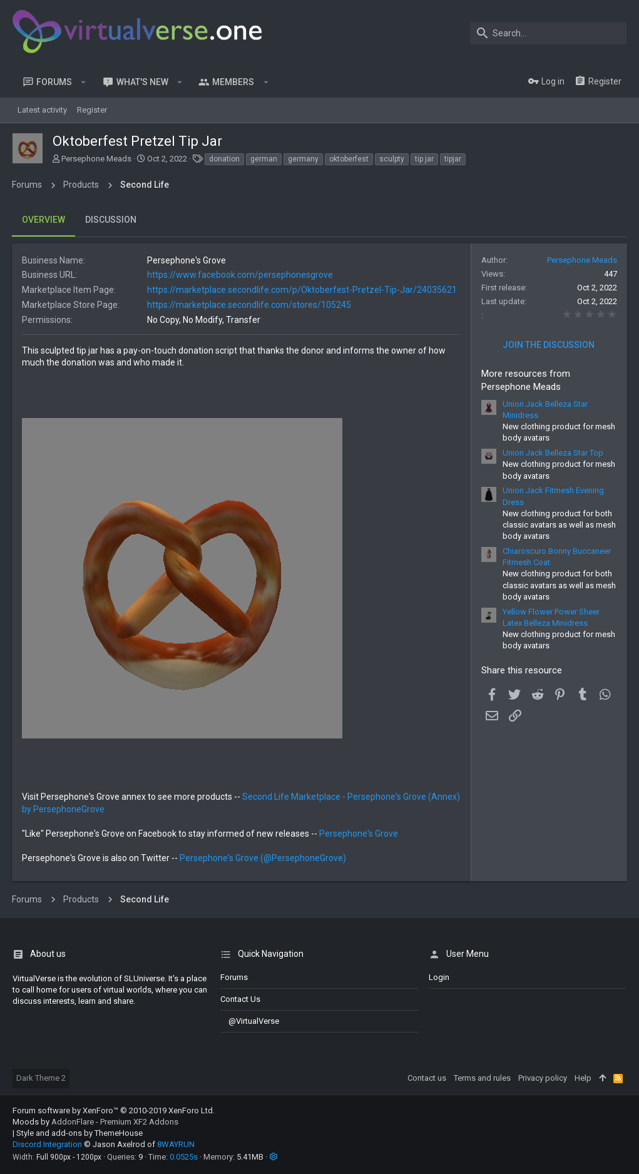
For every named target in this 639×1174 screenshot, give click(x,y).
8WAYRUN (176, 1144)
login (439, 977)
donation (224, 159)
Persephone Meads (96, 158)
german (263, 159)
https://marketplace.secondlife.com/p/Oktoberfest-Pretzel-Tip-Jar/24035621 (303, 290)
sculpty (391, 159)
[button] (83, 82)
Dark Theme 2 (41, 1078)
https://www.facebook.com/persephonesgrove (241, 275)
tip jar (424, 159)
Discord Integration (47, 1144)
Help (583, 1078)
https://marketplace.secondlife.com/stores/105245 (250, 305)
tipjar (452, 159)
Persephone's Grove (359, 834)
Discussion (111, 220)
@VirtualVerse (249, 1021)
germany (303, 159)
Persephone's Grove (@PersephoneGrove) (263, 858)
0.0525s (184, 1156)
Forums (234, 977)
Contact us (240, 999)
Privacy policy (542, 1078)
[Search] (548, 33)
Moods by (95, 1121)
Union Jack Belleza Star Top (552, 452)
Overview (44, 220)
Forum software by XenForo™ (114, 1110)
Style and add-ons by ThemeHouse (79, 1133)
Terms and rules (482, 1078)
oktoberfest (349, 159)
